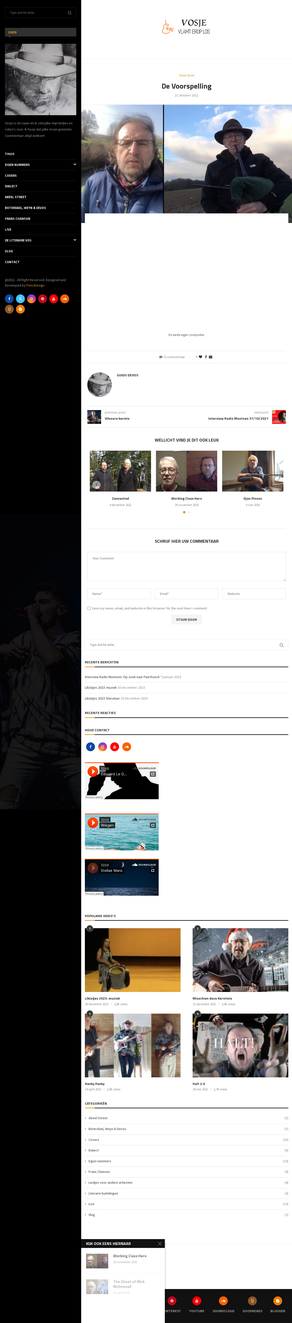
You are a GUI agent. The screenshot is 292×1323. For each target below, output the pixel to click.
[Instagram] (31, 298)
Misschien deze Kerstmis (212, 997)
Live (8, 229)
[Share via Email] (210, 356)
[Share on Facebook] (206, 356)
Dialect (11, 186)
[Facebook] (9, 298)
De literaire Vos (40, 240)
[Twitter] (20, 298)
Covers (11, 175)
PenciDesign (35, 285)
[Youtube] (53, 298)
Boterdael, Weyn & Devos (25, 207)
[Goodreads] (9, 309)
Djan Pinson (253, 498)
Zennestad (120, 498)
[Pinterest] (42, 298)
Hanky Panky (95, 1083)
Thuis (10, 153)
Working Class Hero (186, 498)
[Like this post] (200, 356)
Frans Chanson (17, 218)
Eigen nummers (40, 164)
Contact (12, 261)
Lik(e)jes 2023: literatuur (102, 698)
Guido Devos (127, 374)
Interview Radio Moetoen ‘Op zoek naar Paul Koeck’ (123, 676)
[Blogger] (20, 309)
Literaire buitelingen (188, 1193)
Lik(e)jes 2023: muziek (101, 687)
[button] (96, 484)
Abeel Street (16, 196)
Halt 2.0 (199, 1083)
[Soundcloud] (64, 298)
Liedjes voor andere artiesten (188, 1182)
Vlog (9, 251)
